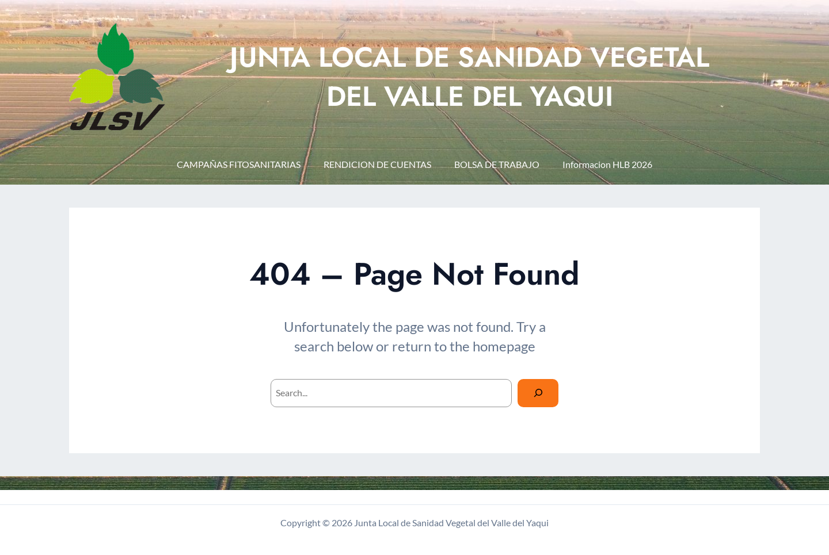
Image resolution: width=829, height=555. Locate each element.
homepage (504, 346)
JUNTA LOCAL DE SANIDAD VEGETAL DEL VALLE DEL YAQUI (469, 76)
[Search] (538, 393)
